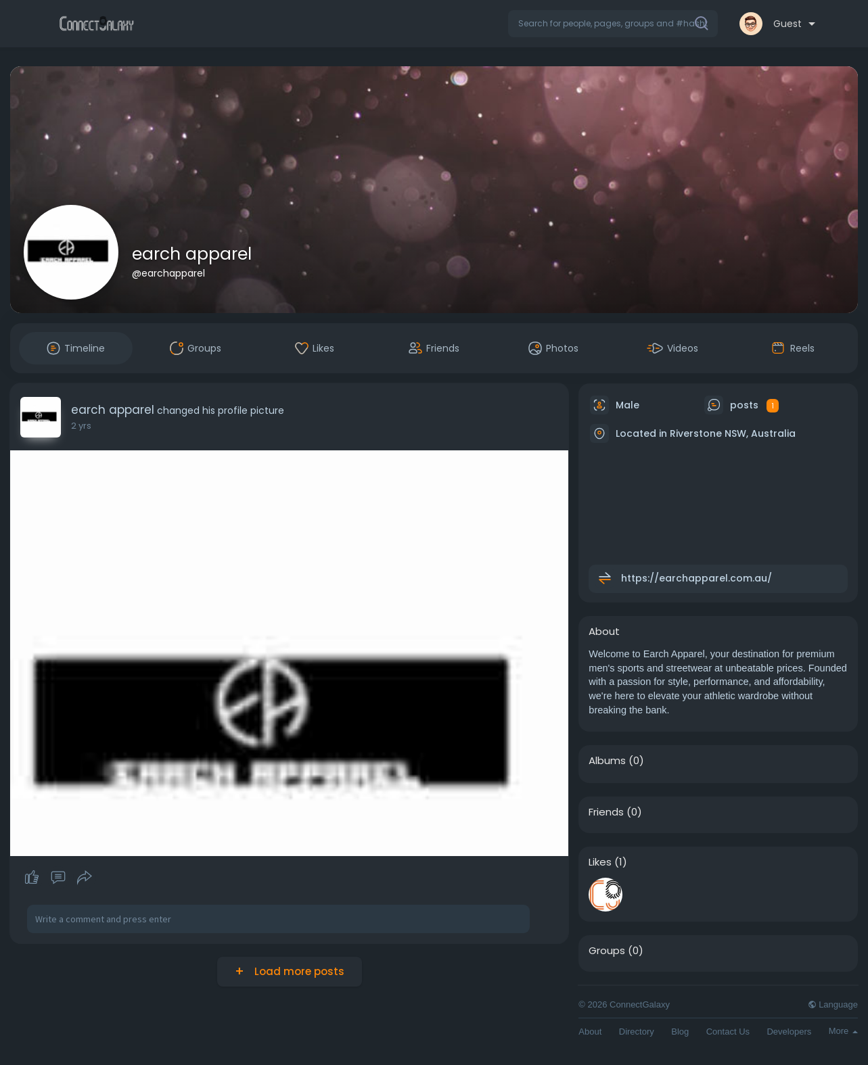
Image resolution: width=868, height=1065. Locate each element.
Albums (607, 760)
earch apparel (192, 254)
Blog (680, 1031)
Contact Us (728, 1031)
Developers (789, 1031)
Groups (607, 950)
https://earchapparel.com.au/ (696, 578)
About (589, 1031)
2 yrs (81, 425)
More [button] (843, 1031)
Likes (600, 862)
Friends (606, 812)
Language (833, 1004)
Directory (636, 1031)
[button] (613, 23)
